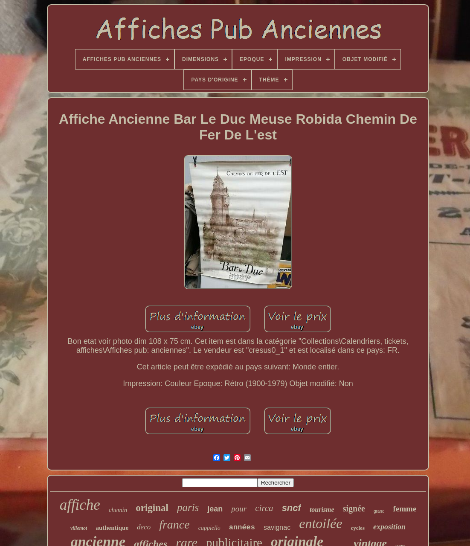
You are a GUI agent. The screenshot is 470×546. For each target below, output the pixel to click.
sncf (291, 507)
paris (188, 507)
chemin (118, 509)
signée (354, 508)
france (174, 524)
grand (379, 511)
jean (215, 509)
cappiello (209, 528)
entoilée (320, 523)
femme (404, 508)
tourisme (322, 509)
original (152, 507)
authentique (112, 527)
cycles (357, 528)
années (242, 527)
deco (144, 527)
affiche (80, 505)
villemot (78, 528)
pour (239, 508)
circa (264, 508)
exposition (389, 527)
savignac (277, 527)
